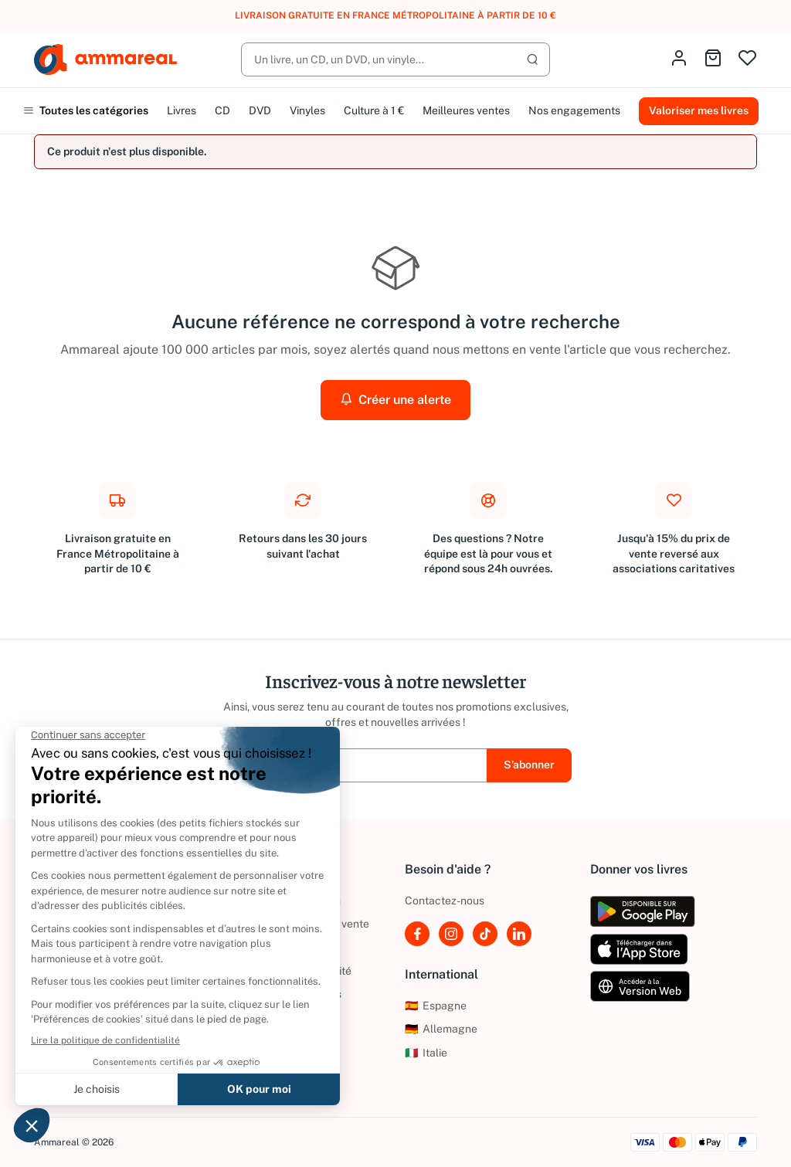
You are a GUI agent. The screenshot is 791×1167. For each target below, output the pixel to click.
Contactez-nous (444, 900)
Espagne (436, 1005)
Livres (181, 110)
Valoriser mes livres (699, 110)
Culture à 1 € (374, 110)
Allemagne (441, 1029)
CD (222, 110)
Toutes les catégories (85, 110)
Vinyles (307, 110)
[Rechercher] (395, 59)
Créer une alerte (395, 399)
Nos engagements (574, 110)
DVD (260, 110)
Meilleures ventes (466, 110)
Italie (426, 1053)
